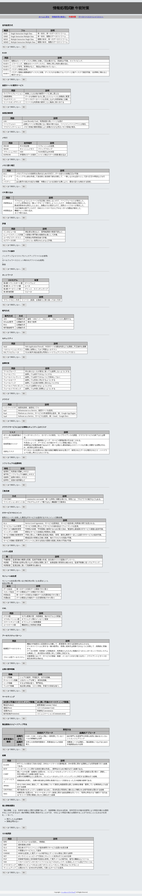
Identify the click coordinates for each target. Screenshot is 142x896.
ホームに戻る (44, 17)
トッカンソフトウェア (68, 892)
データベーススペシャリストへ (91, 17)
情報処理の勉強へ (59, 17)
